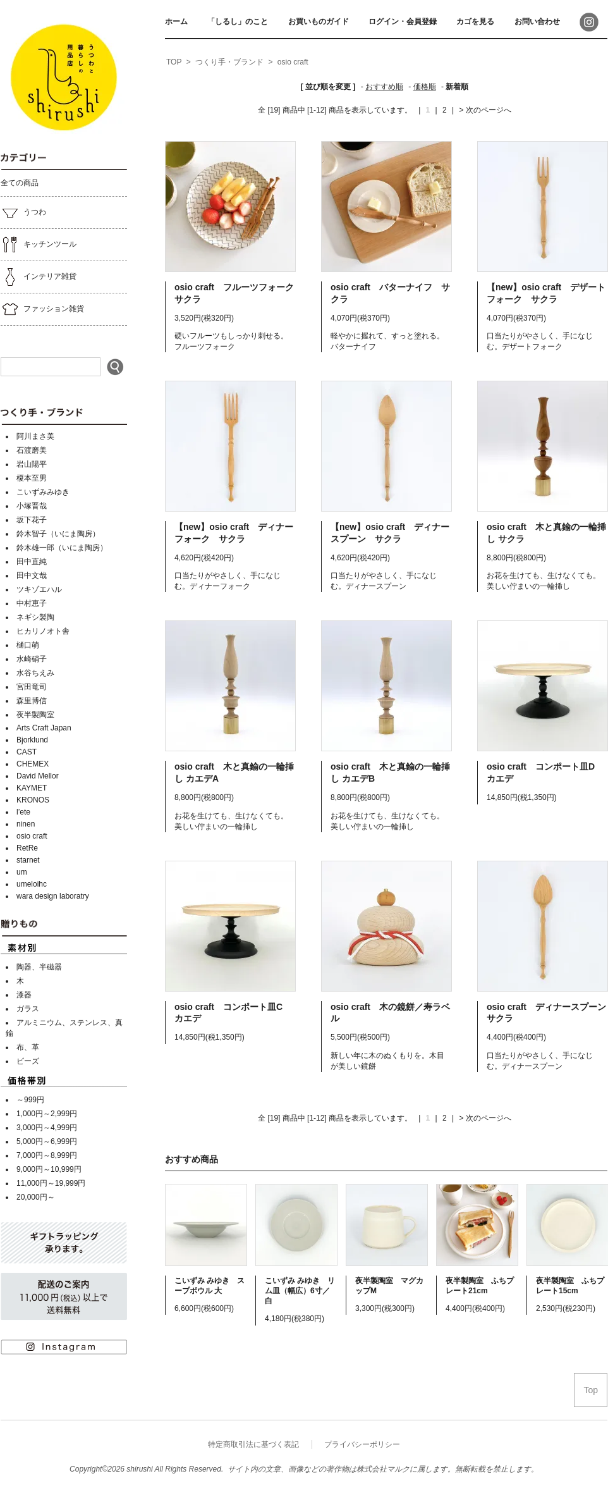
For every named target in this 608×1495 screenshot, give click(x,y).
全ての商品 (20, 182)
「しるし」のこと (237, 21)
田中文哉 (31, 575)
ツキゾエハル (39, 589)
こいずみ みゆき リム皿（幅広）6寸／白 (300, 1290)
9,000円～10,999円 (49, 1169)
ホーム (176, 21)
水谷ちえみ (35, 672)
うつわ (23, 212)
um (21, 872)
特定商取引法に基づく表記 (253, 1444)
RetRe (27, 848)
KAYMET (31, 788)
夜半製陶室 (35, 714)
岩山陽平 (31, 464)
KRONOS (32, 800)
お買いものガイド (318, 21)
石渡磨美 (31, 450)
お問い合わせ (537, 21)
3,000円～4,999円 (46, 1127)
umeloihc (31, 884)
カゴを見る (475, 21)
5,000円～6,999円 (46, 1141)
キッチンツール (38, 244)
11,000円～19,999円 (50, 1183)
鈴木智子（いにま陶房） (58, 533)
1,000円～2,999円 (46, 1113)
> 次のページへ (485, 110)
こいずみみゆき (43, 492)
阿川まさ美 (35, 436)
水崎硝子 (31, 659)
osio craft (31, 836)
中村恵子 (31, 603)
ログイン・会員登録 (402, 21)
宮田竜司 (31, 686)
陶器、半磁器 (39, 967)
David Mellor (37, 776)
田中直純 (31, 561)
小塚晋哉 (31, 505)
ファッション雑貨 (42, 309)
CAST (26, 752)
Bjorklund (32, 739)
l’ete (23, 812)
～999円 (30, 1099)
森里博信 (31, 700)
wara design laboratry (52, 896)
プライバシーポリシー (362, 1444)
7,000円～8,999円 (46, 1155)
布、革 (27, 1047)
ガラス (27, 1008)
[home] (174, 62)
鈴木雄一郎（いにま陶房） (61, 547)
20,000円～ (35, 1197)
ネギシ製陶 (35, 617)
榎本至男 (31, 478)
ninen (25, 824)
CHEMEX (32, 764)
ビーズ (27, 1061)
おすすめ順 (384, 86)
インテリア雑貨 (38, 277)
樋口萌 (27, 645)
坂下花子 (31, 519)
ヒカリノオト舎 (43, 631)
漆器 (24, 994)
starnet (28, 860)
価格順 (424, 86)
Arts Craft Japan (43, 727)
